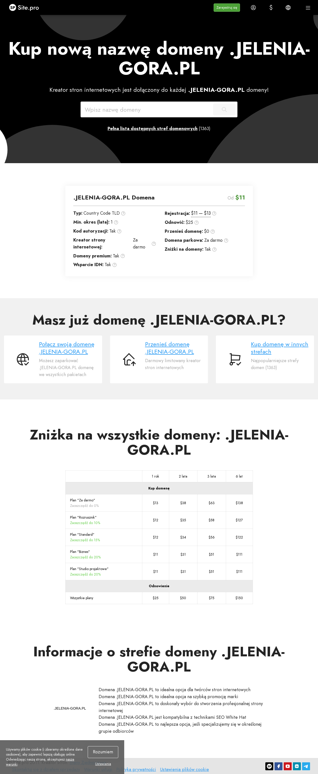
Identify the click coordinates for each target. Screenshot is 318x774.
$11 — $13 (201, 213)
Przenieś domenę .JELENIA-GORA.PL (169, 348)
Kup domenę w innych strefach (279, 348)
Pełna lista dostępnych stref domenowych (153, 128)
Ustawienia (103, 763)
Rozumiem (103, 752)
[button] (227, 7)
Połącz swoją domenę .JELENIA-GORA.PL (66, 348)
